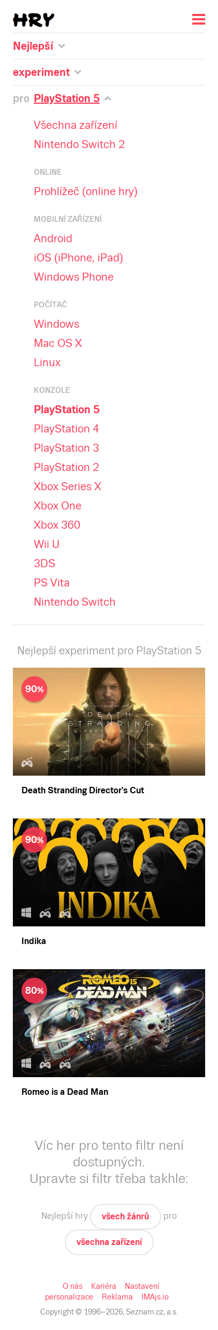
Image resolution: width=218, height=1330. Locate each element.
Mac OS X (58, 343)
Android (52, 238)
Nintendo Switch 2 (77, 144)
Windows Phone (73, 277)
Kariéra (104, 1286)
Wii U (47, 544)
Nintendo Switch (73, 602)
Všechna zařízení (75, 125)
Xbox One (58, 506)
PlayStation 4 (65, 429)
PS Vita (52, 583)
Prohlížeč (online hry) (85, 191)
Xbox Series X (68, 486)
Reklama (116, 1297)
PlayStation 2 (65, 467)
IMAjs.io (153, 1297)
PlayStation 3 (65, 448)
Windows (56, 324)
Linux (47, 362)
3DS (44, 563)
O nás (74, 1286)
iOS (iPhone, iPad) (78, 258)
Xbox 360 (57, 525)
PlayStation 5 (68, 409)
